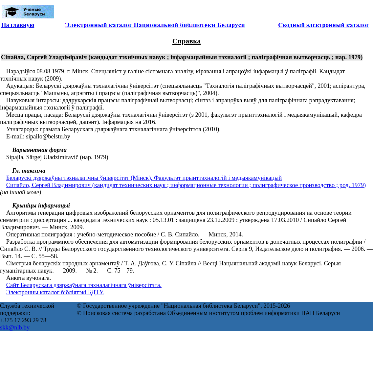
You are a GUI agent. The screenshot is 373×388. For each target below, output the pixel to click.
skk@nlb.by (15, 327)
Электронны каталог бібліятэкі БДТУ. (55, 292)
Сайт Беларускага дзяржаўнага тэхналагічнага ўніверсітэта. (84, 284)
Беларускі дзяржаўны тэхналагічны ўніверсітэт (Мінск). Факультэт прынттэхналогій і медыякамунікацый (144, 177)
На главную (17, 24)
